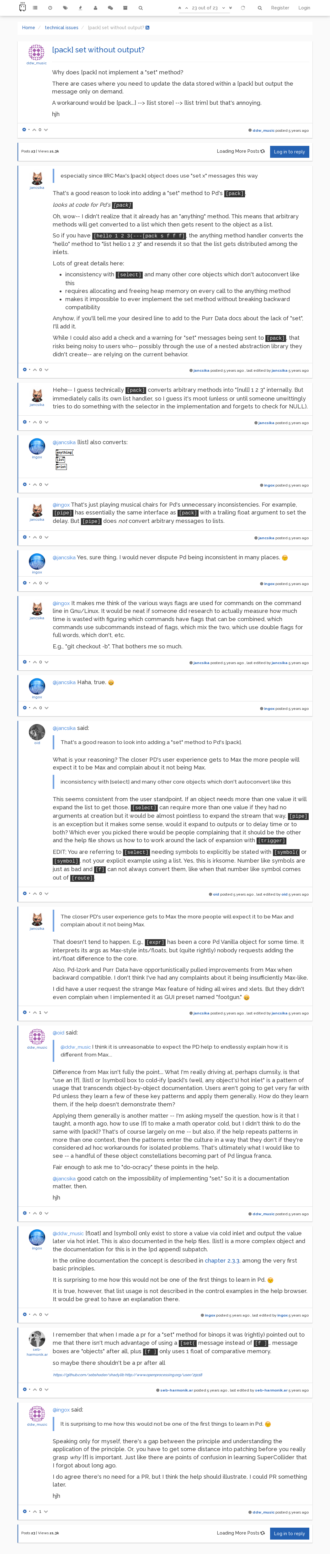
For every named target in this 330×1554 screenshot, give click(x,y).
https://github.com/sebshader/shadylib (88, 1375)
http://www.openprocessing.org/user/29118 (163, 1375)
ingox (37, 457)
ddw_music (36, 63)
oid (37, 743)
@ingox (61, 505)
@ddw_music (76, 1047)
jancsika (37, 187)
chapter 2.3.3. (223, 1260)
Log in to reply (289, 151)
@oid (58, 1033)
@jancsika (64, 442)
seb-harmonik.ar (176, 1390)
